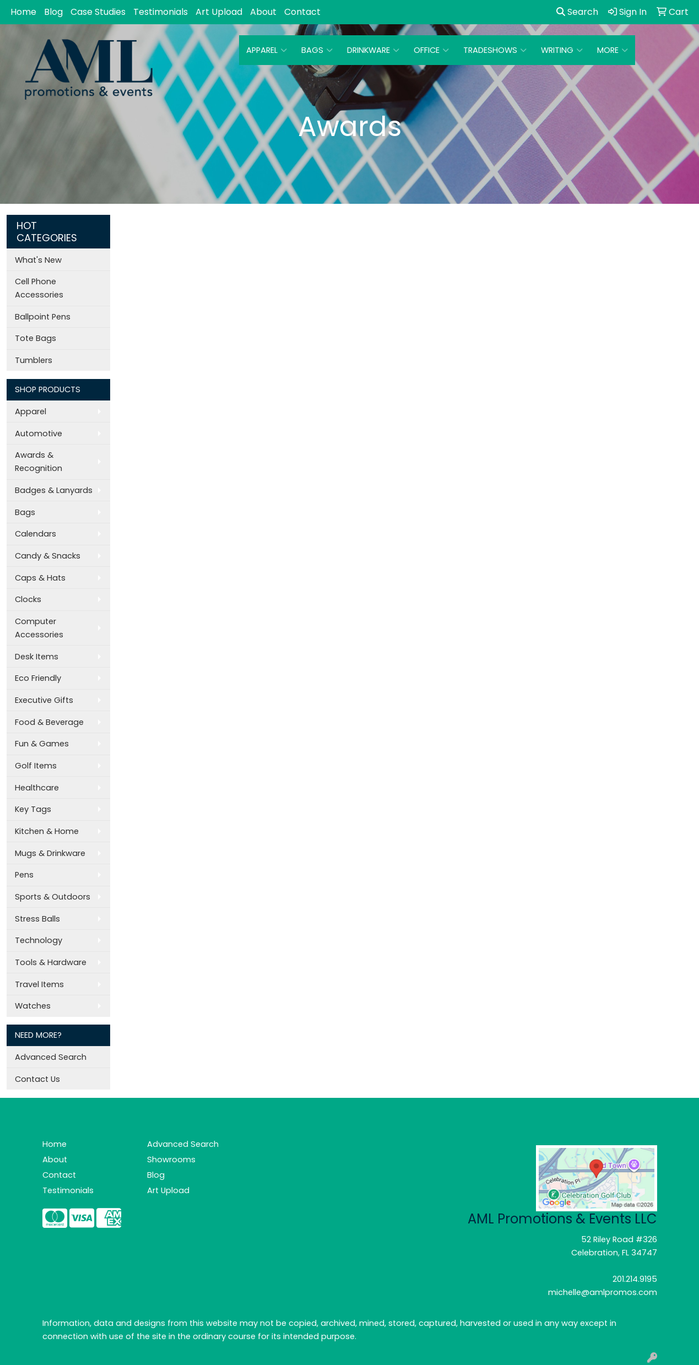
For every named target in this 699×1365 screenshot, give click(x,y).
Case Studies (98, 12)
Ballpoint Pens (43, 316)
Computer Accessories (39, 628)
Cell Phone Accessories (39, 288)
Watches (33, 1005)
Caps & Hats (40, 577)
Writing (562, 50)
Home (23, 12)
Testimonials (160, 12)
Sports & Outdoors (52, 896)
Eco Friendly (38, 678)
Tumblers (33, 360)
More (612, 50)
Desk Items (36, 656)
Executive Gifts (44, 700)
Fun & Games (42, 743)
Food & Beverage (49, 722)
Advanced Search (50, 1057)
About (263, 12)
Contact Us (37, 1079)
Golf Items (36, 765)
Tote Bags (35, 338)
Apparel (266, 50)
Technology (38, 940)
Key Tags (33, 809)
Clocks (28, 599)
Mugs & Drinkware (50, 853)
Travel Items (39, 984)
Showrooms (171, 1159)
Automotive (38, 433)
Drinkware (373, 50)
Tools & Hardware (50, 962)
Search (577, 12)
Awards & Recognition (38, 461)
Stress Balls (37, 918)
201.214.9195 (635, 1279)
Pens (24, 874)
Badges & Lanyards (54, 490)
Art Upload (219, 12)
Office (431, 50)
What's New (38, 260)
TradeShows (495, 50)
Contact (302, 12)
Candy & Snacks (47, 555)
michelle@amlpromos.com (602, 1292)
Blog (53, 12)
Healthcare (37, 787)
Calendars (35, 533)
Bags (317, 50)
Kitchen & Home (47, 831)
